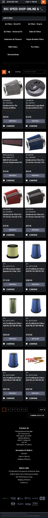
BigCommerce (13, 516)
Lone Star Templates (32, 516)
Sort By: (18, 72)
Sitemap (23, 514)
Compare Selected (37, 415)
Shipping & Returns (24, 459)
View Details (12, 121)
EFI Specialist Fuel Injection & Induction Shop (24, 471)
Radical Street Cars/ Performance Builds (24, 474)
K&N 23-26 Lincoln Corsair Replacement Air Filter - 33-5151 (12, 162)
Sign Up (34, 2)
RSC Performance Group (24, 477)
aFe (4, 264)
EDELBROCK (7, 100)
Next (43, 409)
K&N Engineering (8, 155)
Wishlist (24, 453)
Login (27, 2)
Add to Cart (35, 339)
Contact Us (24, 483)
